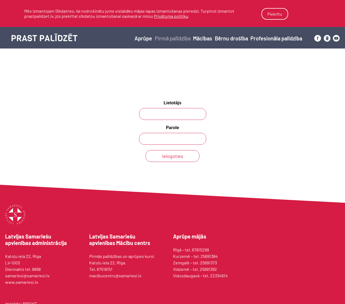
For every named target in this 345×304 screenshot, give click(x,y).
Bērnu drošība (231, 38)
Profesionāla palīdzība (276, 38)
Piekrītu (274, 13)
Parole (172, 127)
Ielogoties (172, 156)
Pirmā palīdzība (173, 38)
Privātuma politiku (171, 16)
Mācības (202, 38)
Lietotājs (172, 103)
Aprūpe (143, 38)
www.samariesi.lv (21, 282)
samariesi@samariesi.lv (27, 275)
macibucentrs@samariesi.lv (115, 275)
